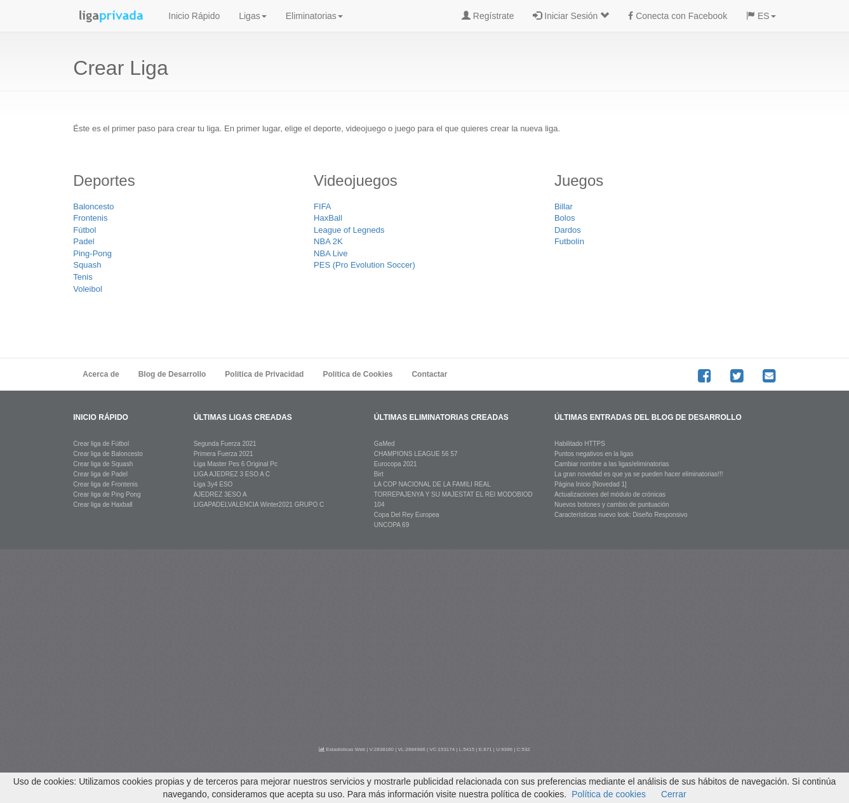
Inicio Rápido (194, 16)
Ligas (252, 16)
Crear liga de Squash (103, 463)
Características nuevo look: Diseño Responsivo (621, 514)
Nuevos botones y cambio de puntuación (611, 504)
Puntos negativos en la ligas (594, 453)
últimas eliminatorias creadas (441, 417)
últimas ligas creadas (243, 417)
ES (761, 16)
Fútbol (84, 230)
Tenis (82, 277)
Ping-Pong (92, 253)
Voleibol (87, 289)
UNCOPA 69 (391, 524)
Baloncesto (93, 206)
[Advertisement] (424, 644)
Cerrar (673, 794)
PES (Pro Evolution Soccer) (364, 265)
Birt (379, 474)
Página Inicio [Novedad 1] (590, 484)
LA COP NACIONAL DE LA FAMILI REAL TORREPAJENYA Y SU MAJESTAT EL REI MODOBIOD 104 (453, 494)
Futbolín (569, 241)
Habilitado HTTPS (579, 443)
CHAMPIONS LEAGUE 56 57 (416, 453)
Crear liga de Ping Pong (106, 494)
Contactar (429, 374)
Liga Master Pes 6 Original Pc (235, 463)
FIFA (322, 206)
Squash (87, 265)
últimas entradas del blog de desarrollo (648, 417)
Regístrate (488, 16)
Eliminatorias (314, 16)
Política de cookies (609, 794)
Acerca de (101, 374)
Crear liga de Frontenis (105, 484)
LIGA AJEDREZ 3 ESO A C (232, 474)
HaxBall (328, 218)
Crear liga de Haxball (102, 504)
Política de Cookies (357, 374)
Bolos (564, 218)
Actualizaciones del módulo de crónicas (609, 494)
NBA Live (330, 253)
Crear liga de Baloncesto (108, 453)
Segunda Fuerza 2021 (225, 443)
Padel (83, 241)
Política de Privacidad (264, 374)
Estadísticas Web (342, 749)
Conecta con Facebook (677, 16)
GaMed (384, 443)
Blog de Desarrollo (172, 374)
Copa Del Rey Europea (406, 514)
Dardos (567, 230)
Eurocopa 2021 (395, 463)
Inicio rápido (100, 417)
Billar (563, 206)
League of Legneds (349, 230)
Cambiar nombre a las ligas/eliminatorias (611, 463)
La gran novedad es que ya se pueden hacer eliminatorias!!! (638, 474)
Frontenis (90, 218)
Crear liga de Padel (100, 474)
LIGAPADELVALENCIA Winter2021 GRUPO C (259, 504)
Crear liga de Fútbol (101, 443)
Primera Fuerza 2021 (223, 453)
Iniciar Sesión (571, 16)
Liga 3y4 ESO (213, 484)
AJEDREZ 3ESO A (220, 494)
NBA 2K (328, 241)
